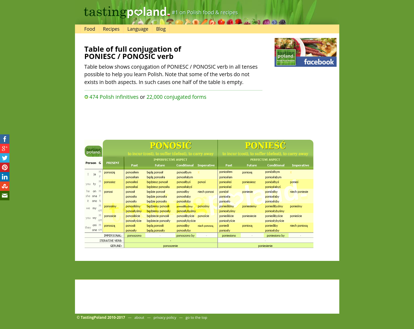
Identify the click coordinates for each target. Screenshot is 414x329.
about (139, 317)
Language (137, 29)
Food (89, 29)
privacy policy (164, 317)
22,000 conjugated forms (176, 96)
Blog (161, 29)
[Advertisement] (173, 118)
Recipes (111, 29)
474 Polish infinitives (113, 96)
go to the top (196, 317)
